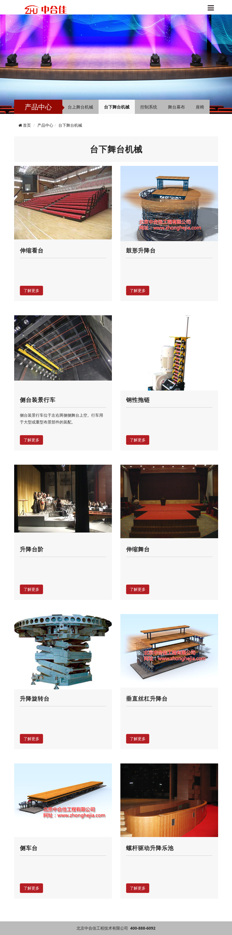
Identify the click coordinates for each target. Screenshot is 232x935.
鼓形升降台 (141, 250)
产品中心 (45, 125)
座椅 (200, 107)
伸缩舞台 (138, 549)
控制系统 (148, 107)
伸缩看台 (32, 250)
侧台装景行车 (38, 400)
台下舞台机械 (116, 107)
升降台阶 (32, 549)
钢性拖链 (138, 400)
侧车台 (29, 848)
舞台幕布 (176, 107)
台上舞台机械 (80, 107)
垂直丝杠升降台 (147, 698)
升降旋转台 (35, 698)
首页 (27, 125)
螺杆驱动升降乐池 (150, 848)
